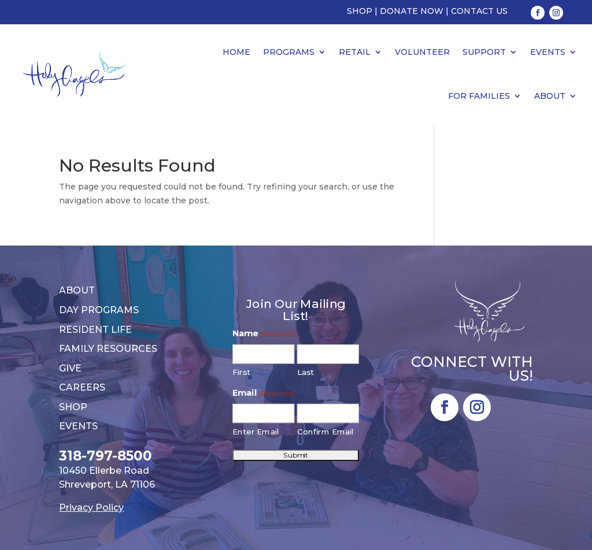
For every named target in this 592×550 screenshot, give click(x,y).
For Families (479, 96)
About (549, 96)
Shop (359, 11)
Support (484, 52)
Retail (355, 52)
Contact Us (479, 11)
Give (70, 368)
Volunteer (422, 52)
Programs (288, 52)
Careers (82, 387)
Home (236, 52)
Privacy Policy (91, 507)
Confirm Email (325, 432)
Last (305, 372)
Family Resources (108, 348)
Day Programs (99, 309)
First (242, 372)
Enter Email (256, 432)
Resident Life (95, 329)
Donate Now (411, 11)
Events (547, 52)
